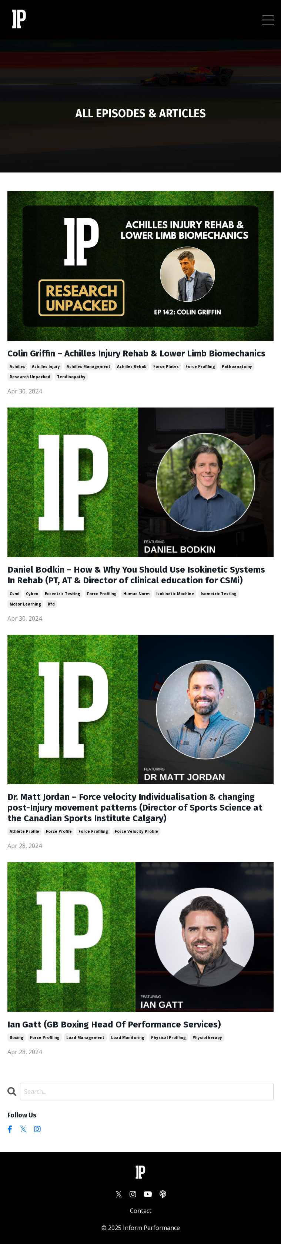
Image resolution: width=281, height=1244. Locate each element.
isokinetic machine (175, 593)
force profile (59, 831)
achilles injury (46, 366)
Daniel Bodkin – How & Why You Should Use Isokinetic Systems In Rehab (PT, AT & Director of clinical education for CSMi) (136, 575)
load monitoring (127, 1037)
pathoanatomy (237, 366)
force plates (166, 366)
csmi (14, 593)
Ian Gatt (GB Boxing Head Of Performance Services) (114, 1024)
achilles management (88, 366)
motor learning (25, 604)
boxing (16, 1037)
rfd (51, 604)
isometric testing (219, 593)
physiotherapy (207, 1037)
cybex (32, 593)
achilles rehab (132, 366)
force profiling (200, 366)
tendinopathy (71, 376)
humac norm (136, 593)
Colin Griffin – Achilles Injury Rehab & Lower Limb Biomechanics (136, 353)
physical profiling (168, 1037)
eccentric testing (62, 593)
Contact (140, 1211)
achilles (17, 366)
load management (85, 1037)
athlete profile (24, 831)
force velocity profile (136, 831)
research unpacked (30, 376)
